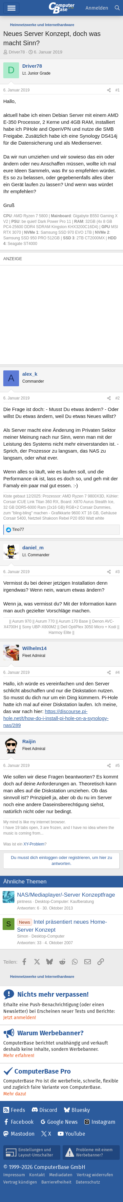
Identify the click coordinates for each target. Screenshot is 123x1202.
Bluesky (81, 1110)
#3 (117, 571)
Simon (22, 936)
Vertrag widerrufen (95, 1175)
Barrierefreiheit (56, 1182)
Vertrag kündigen (20, 1182)
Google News (62, 1122)
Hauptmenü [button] (11, 8)
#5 (117, 765)
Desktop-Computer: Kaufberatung (64, 901)
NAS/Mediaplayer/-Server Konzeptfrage (66, 895)
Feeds (18, 1110)
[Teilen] (109, 90)
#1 (117, 90)
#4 (117, 672)
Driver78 (17, 52)
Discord (48, 1110)
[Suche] (117, 8)
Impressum (14, 1175)
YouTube (75, 1134)
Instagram (103, 1122)
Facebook (22, 1122)
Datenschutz (88, 1182)
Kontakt (37, 1175)
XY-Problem (34, 844)
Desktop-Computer (48, 936)
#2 (117, 398)
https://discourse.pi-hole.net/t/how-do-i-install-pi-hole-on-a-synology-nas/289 (56, 718)
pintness (24, 901)
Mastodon (22, 1134)
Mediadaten (60, 1175)
